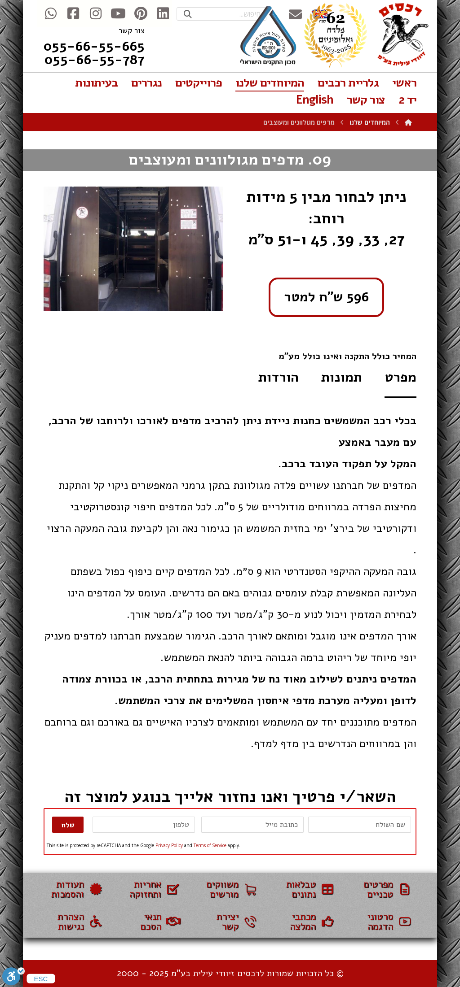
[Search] (188, 14)
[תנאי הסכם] (153, 921)
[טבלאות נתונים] (307, 889)
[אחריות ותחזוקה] (153, 889)
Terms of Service (210, 845)
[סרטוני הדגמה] (384, 921)
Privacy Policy (169, 845)
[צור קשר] (230, 921)
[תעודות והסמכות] (75, 889)
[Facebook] (73, 13)
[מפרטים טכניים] (384, 889)
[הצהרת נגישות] (75, 921)
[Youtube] (118, 13)
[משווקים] (230, 889)
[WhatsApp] (50, 13)
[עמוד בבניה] (307, 921)
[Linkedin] (163, 13)
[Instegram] (95, 13)
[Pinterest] (140, 13)
